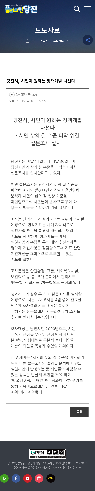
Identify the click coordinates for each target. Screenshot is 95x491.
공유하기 (88, 40)
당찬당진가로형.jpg (26, 94)
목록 (79, 411)
